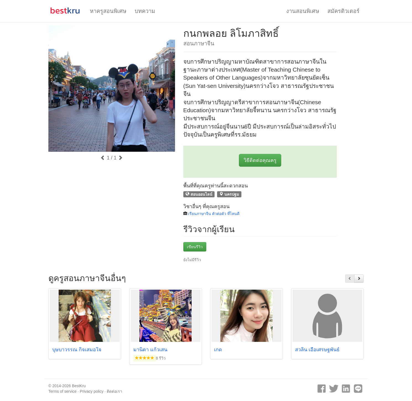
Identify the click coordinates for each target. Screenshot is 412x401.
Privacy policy (92, 391)
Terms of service (62, 391)
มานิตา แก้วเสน (150, 349)
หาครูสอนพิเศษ (108, 11)
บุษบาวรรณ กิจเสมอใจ (76, 349)
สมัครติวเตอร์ (343, 11)
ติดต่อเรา (114, 391)
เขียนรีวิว (195, 247)
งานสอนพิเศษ (302, 11)
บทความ (145, 11)
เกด (218, 349)
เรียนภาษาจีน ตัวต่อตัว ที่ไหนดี (213, 213)
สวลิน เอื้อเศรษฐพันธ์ (317, 349)
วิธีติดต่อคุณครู (260, 160)
